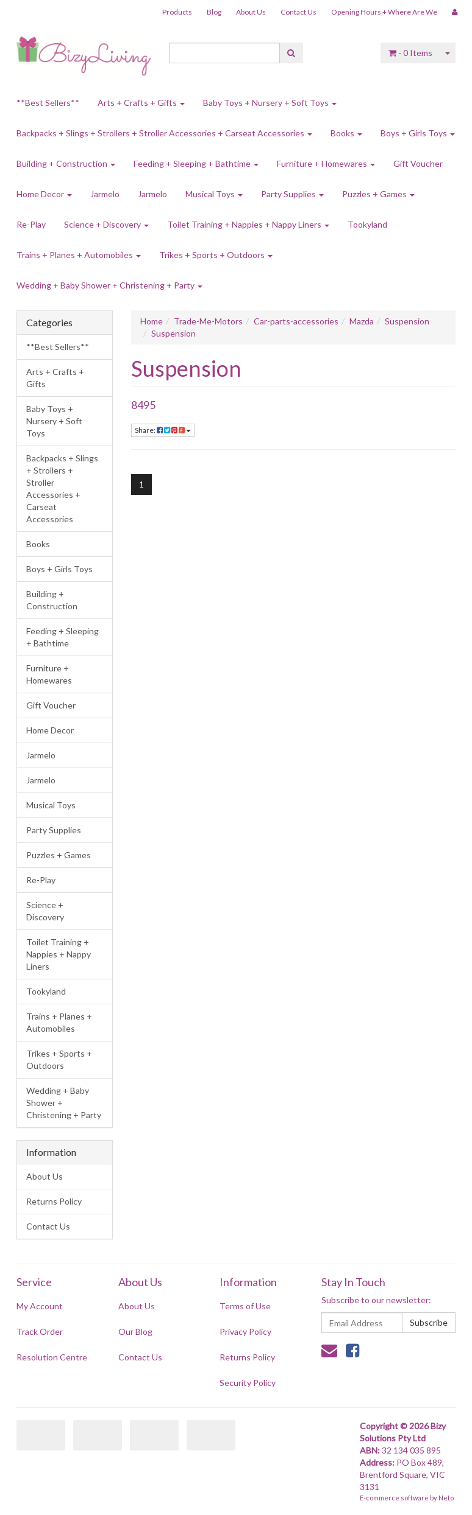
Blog (214, 11)
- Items (410, 52)
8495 (143, 404)
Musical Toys (214, 194)
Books (346, 133)
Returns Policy (54, 1201)
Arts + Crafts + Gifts (141, 102)
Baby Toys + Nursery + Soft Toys (270, 102)
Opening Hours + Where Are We (384, 11)
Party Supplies (292, 194)
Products (177, 11)
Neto (446, 1498)
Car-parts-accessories (296, 321)
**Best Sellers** (47, 102)
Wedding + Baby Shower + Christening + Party (109, 285)
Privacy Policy (245, 1331)
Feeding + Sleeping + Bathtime (196, 163)
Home (151, 321)
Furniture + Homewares (326, 163)
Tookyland (367, 224)
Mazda (361, 321)
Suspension (407, 321)
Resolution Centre (51, 1357)
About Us (251, 11)
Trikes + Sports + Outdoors (216, 255)
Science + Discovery (106, 224)
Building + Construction (65, 163)
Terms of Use (245, 1306)
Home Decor (44, 194)
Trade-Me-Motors (208, 321)
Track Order (39, 1331)
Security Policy (248, 1382)
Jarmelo (105, 194)
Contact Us (298, 11)
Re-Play (31, 224)
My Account (39, 1306)
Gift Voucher (418, 163)
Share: (163, 430)
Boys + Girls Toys (418, 133)
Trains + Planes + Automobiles (78, 255)
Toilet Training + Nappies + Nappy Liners (248, 224)
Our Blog (135, 1331)
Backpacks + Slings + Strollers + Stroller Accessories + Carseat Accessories (164, 133)
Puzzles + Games (378, 194)
